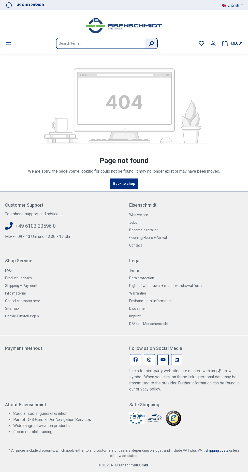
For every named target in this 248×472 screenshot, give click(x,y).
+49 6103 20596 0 (29, 5)
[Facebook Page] (135, 359)
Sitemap (12, 308)
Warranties (138, 293)
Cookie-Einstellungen (22, 316)
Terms (134, 270)
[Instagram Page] (149, 359)
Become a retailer (143, 230)
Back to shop (124, 184)
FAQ (8, 270)
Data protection (141, 278)
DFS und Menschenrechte (149, 324)
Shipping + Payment (21, 286)
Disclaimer (137, 308)
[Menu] (8, 42)
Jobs (133, 222)
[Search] (151, 43)
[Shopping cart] (232, 43)
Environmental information (150, 301)
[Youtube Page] (163, 359)
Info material (15, 293)
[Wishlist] (201, 43)
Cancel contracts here (22, 301)
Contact (135, 245)
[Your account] (213, 43)
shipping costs (217, 450)
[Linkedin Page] (176, 359)
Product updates (18, 278)
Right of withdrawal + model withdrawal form (165, 286)
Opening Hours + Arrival (148, 238)
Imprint (135, 316)
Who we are (138, 215)
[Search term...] (100, 43)
